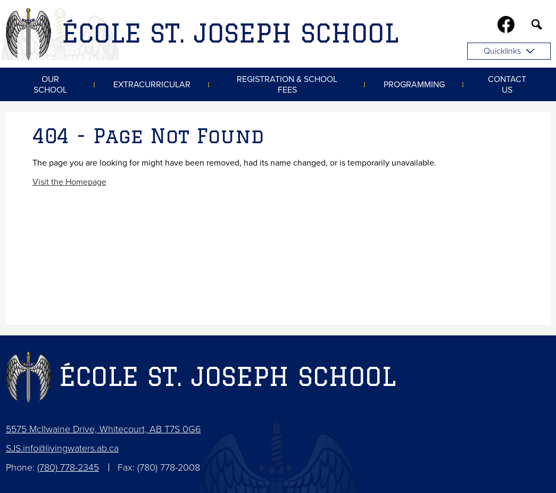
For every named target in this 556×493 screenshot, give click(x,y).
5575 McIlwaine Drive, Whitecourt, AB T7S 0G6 (103, 429)
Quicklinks (509, 51)
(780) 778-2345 (68, 467)
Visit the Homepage (69, 182)
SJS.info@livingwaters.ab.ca (62, 448)
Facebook (506, 26)
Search (536, 26)
